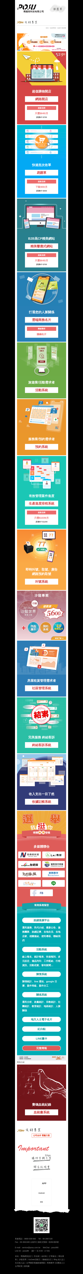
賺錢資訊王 (47, 1259)
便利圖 (26, 1266)
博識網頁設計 (26, 1256)
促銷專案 (53, 28)
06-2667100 (47, 1239)
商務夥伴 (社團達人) (55, 1263)
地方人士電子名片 (41, 1019)
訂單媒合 (52, 1256)
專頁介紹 (20, 1062)
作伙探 (36, 1256)
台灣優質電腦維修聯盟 (35, 1263)
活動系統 (41, 949)
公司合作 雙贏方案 (41, 1135)
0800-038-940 (30, 1239)
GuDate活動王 (34, 1259)
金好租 (44, 1256)
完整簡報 (41, 1048)
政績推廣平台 (42, 920)
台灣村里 (18, 1266)
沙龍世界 (22, 1259)
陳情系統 (41, 974)
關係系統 (41, 994)
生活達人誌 (19, 1263)
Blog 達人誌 (58, 1259)
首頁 (47, 28)
